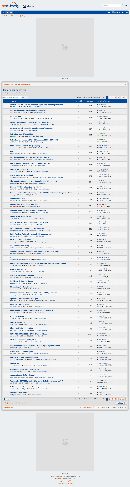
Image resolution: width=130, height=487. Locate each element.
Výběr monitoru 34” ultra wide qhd (24, 298)
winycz (14, 112)
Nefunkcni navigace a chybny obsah (24, 357)
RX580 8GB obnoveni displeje (21, 351)
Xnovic (14, 124)
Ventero (14, 342)
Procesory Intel (42, 283)
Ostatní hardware (39, 183)
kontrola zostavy (17, 316)
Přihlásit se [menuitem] (123, 13)
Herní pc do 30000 (17, 322)
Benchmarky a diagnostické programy (50, 177)
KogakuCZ (15, 195)
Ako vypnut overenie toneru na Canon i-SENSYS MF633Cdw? (34, 181)
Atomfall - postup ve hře (20, 304)
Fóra (10, 12)
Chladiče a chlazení (39, 165)
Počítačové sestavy (42, 171)
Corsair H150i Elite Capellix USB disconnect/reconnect (31, 128)
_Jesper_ (15, 265)
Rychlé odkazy (3, 13)
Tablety (37, 206)
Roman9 (15, 224)
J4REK (14, 353)
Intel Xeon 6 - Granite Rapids (21, 281)
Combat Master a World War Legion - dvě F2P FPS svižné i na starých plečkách (41, 193)
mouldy (14, 130)
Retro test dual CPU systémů (21, 134)
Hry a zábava (39, 107)
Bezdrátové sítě (40, 112)
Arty (60, 478)
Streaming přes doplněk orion (22, 287)
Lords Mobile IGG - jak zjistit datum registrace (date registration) (36, 104)
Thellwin (15, 206)
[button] (103, 97)
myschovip (15, 118)
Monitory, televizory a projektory (44, 124)
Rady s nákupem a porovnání (44, 159)
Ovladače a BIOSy (43, 148)
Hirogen (14, 242)
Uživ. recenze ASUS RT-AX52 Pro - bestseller (28, 110)
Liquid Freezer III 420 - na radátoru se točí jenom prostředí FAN (35, 345)
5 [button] (118, 97)
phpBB (59, 476)
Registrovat (25, 16)
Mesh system (15, 116)
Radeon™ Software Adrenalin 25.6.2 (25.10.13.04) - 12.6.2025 (34, 251)
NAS (11, 151)
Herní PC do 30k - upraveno (20, 169)
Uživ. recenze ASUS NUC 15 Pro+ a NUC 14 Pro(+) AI (29, 157)
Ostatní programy (40, 242)
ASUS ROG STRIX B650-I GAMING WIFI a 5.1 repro (29, 334)
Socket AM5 (39, 265)
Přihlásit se (15, 16)
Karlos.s (14, 107)
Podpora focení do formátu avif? (23, 375)
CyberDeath (16, 154)
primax (14, 289)
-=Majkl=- (15, 383)
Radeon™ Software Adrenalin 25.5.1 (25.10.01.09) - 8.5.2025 (34, 293)
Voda (35, 130)
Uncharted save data (18, 392)
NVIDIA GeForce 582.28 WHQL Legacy (25, 146)
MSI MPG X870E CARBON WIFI (22, 275)
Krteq (14, 218)
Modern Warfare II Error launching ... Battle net (29, 222)
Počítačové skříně (41, 371)
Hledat (6, 16)
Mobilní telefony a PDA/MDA (44, 377)
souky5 (14, 165)
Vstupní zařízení (41, 389)
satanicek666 (16, 148)
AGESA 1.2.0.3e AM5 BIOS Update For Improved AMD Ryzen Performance (39, 263)
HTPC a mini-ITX (43, 154)
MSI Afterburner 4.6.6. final (21, 175)
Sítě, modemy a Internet (44, 118)
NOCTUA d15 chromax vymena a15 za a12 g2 (27, 228)
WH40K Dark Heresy (18, 269)
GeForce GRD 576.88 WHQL (21, 216)
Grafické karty (38, 136)
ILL (11, 257)
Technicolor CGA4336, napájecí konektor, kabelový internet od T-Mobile (38, 381)
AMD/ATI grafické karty (41, 353)
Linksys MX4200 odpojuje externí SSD (25, 187)
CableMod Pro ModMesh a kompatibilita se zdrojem (30, 234)
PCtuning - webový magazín (47, 359)
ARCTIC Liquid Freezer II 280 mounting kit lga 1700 (30, 163)
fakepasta (15, 389)
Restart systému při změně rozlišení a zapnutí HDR (30, 122)
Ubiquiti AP (14, 363)
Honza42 (15, 336)
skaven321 (15, 271)
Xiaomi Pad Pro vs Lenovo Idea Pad (24, 204)
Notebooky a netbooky (40, 212)
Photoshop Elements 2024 (20, 240)
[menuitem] (109, 12)
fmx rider (15, 348)
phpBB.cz (69, 481)
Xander (14, 236)
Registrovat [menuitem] (127, 13)
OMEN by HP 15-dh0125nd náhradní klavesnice (28, 210)
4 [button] (115, 97)
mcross (14, 330)
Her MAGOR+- (16, 201)
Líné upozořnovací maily (19, 245)
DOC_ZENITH (16, 283)
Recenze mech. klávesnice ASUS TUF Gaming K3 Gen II (31, 310)
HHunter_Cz (16, 171)
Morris (14, 301)
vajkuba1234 (16, 359)
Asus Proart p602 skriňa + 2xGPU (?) (24, 369)
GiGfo (14, 324)
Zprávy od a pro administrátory (44, 248)
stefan (14, 318)
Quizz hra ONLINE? (17, 198)
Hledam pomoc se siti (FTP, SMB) (23, 340)
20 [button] (123, 97)
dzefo (14, 183)
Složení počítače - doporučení (21, 328)
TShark (14, 277)
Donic (14, 306)
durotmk (15, 371)
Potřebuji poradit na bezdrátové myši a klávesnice (30, 387)
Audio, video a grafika (40, 289)
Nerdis (14, 189)
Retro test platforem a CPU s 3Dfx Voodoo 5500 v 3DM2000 (34, 140)
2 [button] (109, 97)
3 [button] (112, 97)
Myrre (14, 395)
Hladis (14, 136)
